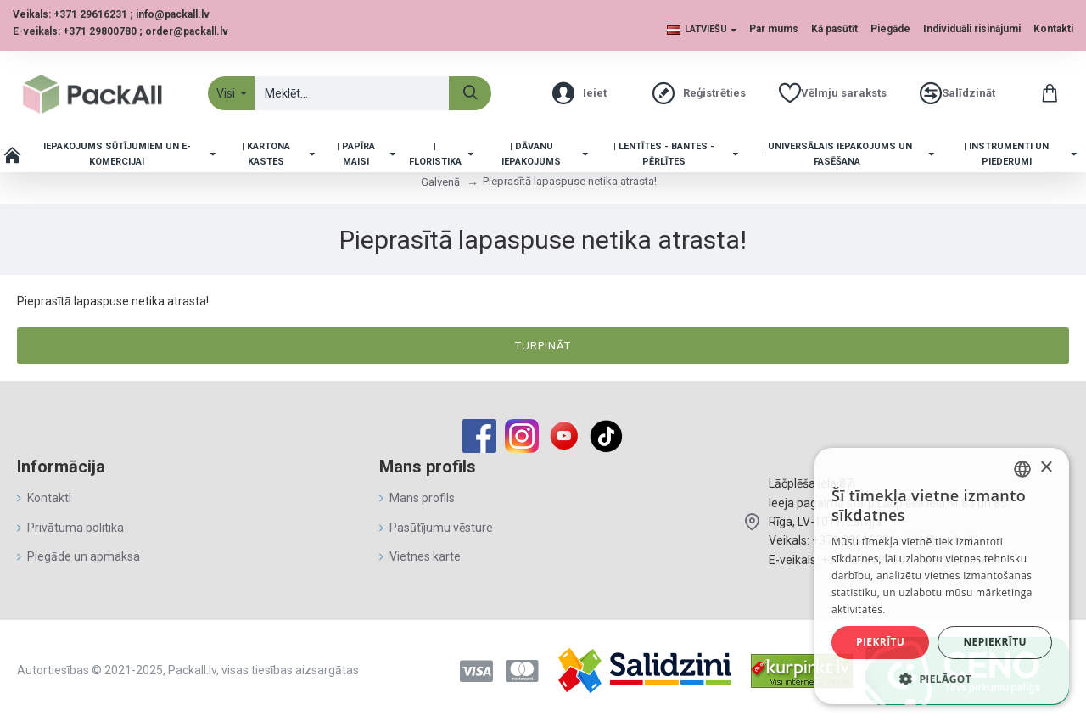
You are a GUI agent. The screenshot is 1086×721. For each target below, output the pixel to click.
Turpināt (543, 345)
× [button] (1045, 467)
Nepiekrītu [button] (995, 641)
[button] (941, 678)
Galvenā (440, 182)
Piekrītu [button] (880, 641)
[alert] (941, 576)
